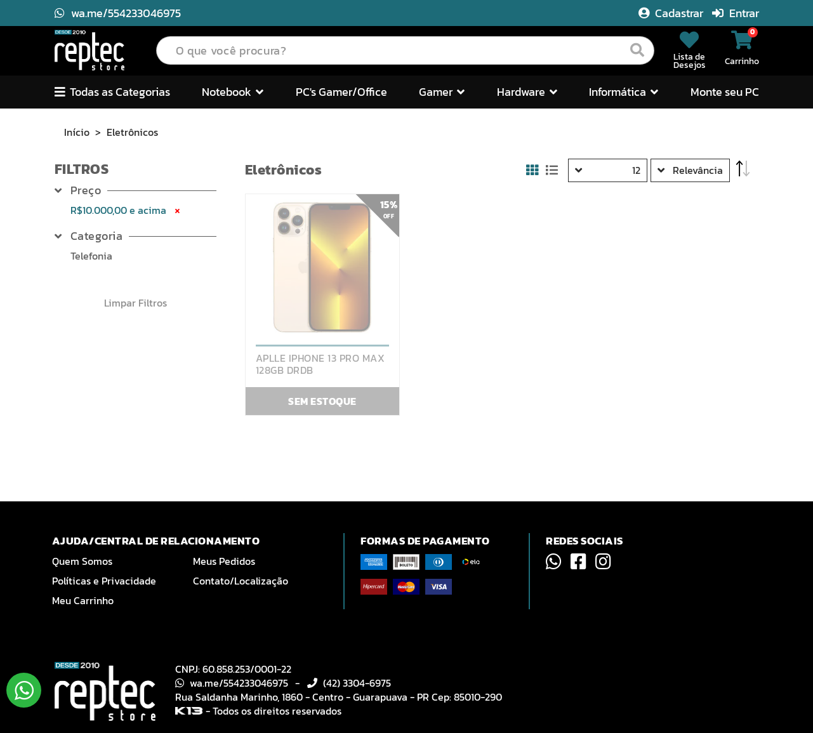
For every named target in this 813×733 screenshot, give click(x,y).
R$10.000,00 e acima (126, 210)
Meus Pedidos (224, 561)
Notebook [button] (232, 91)
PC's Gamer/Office (341, 91)
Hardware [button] (527, 91)
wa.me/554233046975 (118, 13)
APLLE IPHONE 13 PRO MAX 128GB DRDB (320, 364)
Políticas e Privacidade (104, 580)
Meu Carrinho (83, 600)
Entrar (735, 13)
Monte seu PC (725, 91)
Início (76, 132)
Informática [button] (623, 91)
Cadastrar (672, 13)
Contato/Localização (240, 580)
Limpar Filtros (135, 302)
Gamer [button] (442, 91)
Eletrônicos (132, 132)
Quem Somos (82, 561)
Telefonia (91, 255)
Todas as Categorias (112, 91)
